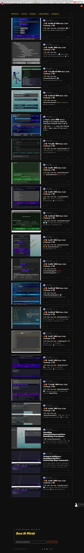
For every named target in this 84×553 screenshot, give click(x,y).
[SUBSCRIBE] (53, 542)
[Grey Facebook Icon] (49, 549)
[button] (82, 6)
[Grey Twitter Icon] (51, 549)
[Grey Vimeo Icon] (44, 549)
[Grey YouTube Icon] (47, 549)
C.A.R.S (24, 14)
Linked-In (55, 14)
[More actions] (70, 20)
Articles (33, 14)
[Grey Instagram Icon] (42, 549)
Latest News (43, 14)
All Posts (15, 14)
